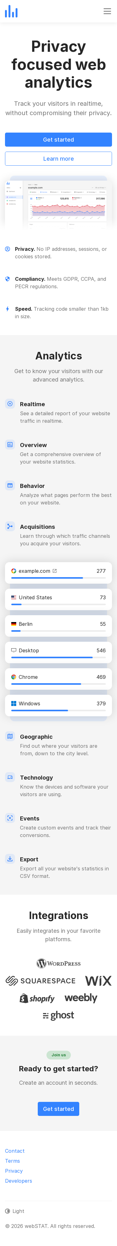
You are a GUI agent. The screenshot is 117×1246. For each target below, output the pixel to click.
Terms (12, 1161)
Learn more (58, 158)
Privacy (14, 1171)
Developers (18, 1181)
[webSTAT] (11, 11)
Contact (15, 1151)
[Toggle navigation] (107, 11)
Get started (58, 139)
